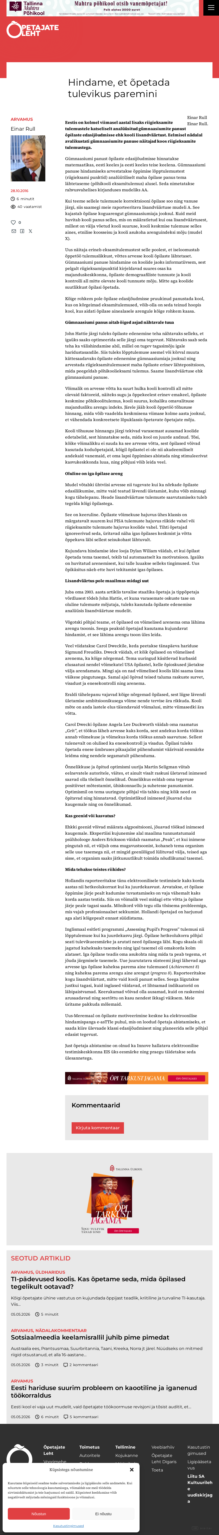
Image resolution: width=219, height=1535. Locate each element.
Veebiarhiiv (163, 1447)
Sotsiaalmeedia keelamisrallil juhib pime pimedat (90, 1337)
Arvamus (22, 119)
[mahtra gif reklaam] (103, 8)
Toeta (157, 1470)
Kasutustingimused (68, 1526)
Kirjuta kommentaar (98, 1127)
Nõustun (39, 1514)
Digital (202, 1528)
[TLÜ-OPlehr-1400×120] (136, 1078)
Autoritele (89, 1455)
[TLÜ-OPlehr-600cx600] (109, 1199)
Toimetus (89, 1447)
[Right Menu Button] (211, 8)
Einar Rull (23, 129)
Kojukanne (126, 1455)
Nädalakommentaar (61, 1330)
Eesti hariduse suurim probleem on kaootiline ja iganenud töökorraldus (104, 1391)
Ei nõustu (103, 1514)
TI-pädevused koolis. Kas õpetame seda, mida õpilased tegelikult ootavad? (98, 1283)
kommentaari (81, 1365)
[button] (131, 1469)
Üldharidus (50, 1272)
